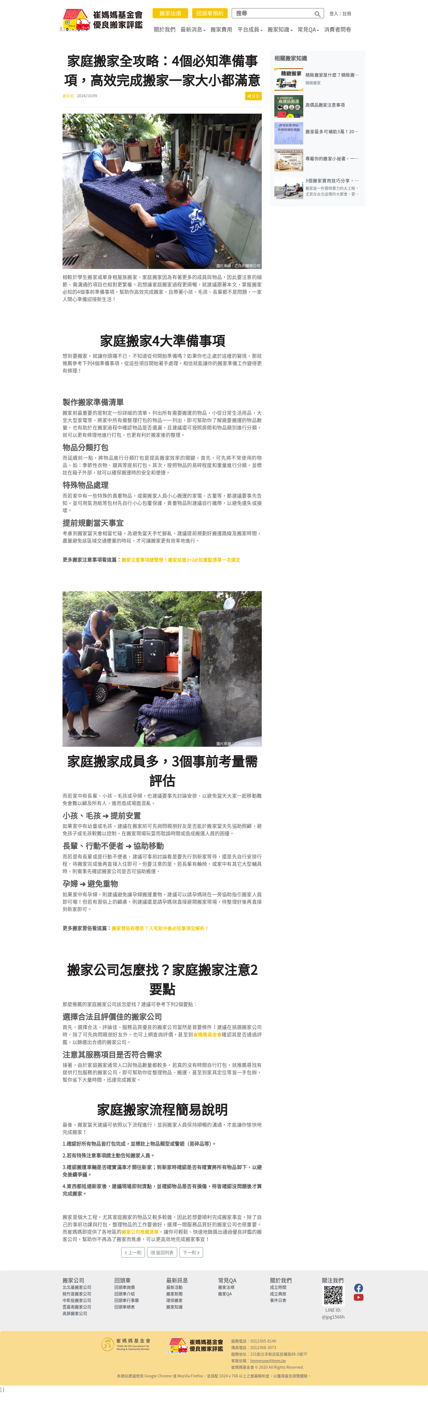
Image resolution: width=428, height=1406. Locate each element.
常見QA (310, 29)
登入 (337, 13)
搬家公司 (73, 1280)
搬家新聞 (174, 1294)
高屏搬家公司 (75, 1313)
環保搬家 (174, 1300)
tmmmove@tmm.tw (268, 1360)
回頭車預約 (213, 13)
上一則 (133, 1252)
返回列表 (162, 1252)
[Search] (274, 13)
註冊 (350, 13)
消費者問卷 (341, 29)
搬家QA (225, 1294)
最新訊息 (177, 1280)
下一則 (191, 1252)
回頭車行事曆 (126, 1300)
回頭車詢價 (124, 1287)
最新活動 (174, 1287)
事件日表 (278, 1300)
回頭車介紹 (124, 1294)
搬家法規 (226, 1287)
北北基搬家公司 (77, 1287)
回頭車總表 (124, 1307)
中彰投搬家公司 (77, 1300)
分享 (253, 96)
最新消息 (195, 29)
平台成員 (252, 29)
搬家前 (68, 95)
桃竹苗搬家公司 (77, 1294)
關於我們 (168, 29)
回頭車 (122, 1280)
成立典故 (278, 1294)
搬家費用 (225, 29)
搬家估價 (174, 13)
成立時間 (278, 1287)
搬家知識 (282, 29)
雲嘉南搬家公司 (77, 1307)
